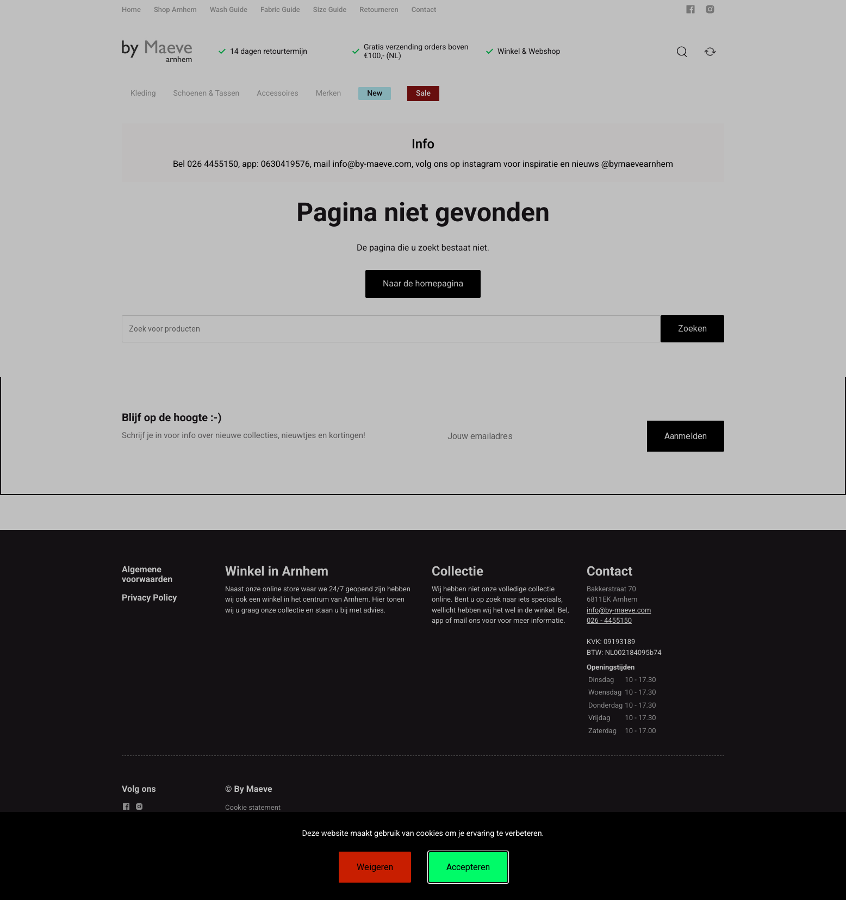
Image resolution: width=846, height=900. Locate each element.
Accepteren (468, 867)
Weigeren (375, 867)
